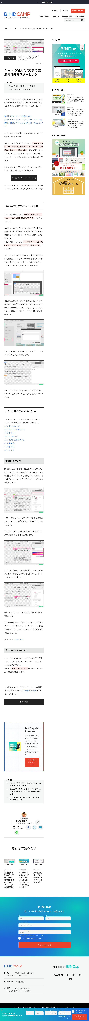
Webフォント (33, 56)
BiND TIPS (80, 16)
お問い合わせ (70, 1008)
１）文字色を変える (12, 426)
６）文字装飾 (9, 443)
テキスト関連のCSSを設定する (21, 89)
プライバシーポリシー (31, 1008)
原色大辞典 (19, 639)
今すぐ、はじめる (44, 945)
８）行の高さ (9, 450)
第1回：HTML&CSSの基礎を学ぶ (18, 116)
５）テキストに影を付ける (14, 440)
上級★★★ (22, 60)
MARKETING (67, 16)
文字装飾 (31, 58)
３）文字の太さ (10, 433)
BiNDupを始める (77, 11)
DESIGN (56, 16)
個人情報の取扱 (28, 938)
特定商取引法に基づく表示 (52, 1008)
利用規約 (27, 991)
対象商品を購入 (30, 690)
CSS (19, 56)
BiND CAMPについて (23, 989)
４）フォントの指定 (11, 436)
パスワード (21, 929)
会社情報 (17, 1008)
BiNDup (55, 11)
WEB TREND (44, 16)
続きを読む (24, 702)
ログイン (66, 11)
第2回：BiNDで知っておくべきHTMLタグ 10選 (23, 119)
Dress (25, 56)
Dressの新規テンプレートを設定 (22, 86)
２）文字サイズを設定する (14, 429)
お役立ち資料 (20, 982)
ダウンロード (22, 58)
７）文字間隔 (9, 446)
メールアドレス (23, 922)
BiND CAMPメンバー (14, 991)
